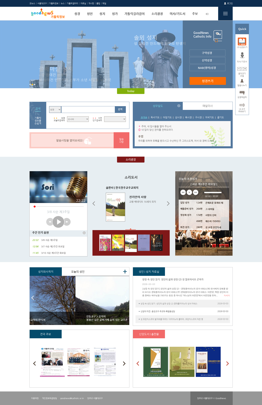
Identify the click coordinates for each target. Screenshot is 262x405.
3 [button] (34, 84)
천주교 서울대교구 (95, 398)
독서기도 (155, 117)
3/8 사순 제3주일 (49, 240)
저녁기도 (209, 117)
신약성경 (207, 60)
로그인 (230, 3)
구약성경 (207, 53)
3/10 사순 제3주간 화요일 (53, 253)
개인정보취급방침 (49, 398)
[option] (131, 54)
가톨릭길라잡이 (134, 13)
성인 (90, 13)
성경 (77, 13)
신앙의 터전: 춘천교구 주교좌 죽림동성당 (158, 311)
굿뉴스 (32, 3)
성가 (115, 13)
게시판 (91, 3)
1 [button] (30, 84)
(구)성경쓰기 (242, 47)
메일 (104, 3)
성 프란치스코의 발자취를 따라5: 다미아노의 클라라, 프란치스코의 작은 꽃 (172, 319)
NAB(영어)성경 (207, 67)
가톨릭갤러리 (72, 3)
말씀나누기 (242, 85)
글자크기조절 (242, 73)
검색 (120, 109)
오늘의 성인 (78, 271)
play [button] (189, 192)
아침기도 (167, 117)
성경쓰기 (207, 81)
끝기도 (220, 117)
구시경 (198, 117)
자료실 (83, 3)
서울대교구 (42, 3)
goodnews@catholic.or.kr (72, 398)
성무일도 (158, 106)
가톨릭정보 (53, 3)
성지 (102, 13)
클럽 (98, 3)
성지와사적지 (45, 271)
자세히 (227, 295)
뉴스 (63, 3)
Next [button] (168, 203)
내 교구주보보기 (242, 109)
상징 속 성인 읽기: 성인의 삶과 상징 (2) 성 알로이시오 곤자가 (172, 279)
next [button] (195, 192)
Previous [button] (93, 203)
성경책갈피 (242, 97)
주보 (195, 13)
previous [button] (183, 192)
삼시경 (178, 117)
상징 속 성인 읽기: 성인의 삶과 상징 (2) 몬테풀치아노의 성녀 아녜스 (169, 303)
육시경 (188, 117)
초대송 (144, 117)
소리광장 (157, 13)
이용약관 (35, 398)
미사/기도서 (177, 13)
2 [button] (32, 84)
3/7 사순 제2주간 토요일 (52, 246)
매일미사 (208, 106)
